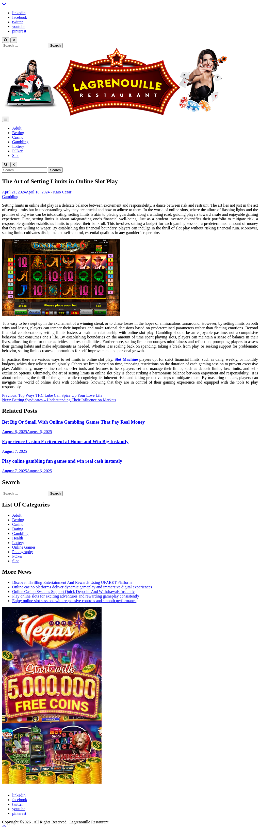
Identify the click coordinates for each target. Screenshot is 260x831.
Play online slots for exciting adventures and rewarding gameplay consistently (75, 596)
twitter (17, 22)
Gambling (20, 142)
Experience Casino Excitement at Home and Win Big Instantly (65, 441)
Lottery (18, 146)
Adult (16, 128)
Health (17, 538)
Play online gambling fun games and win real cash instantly (62, 461)
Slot (15, 155)
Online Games (24, 547)
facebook (19, 17)
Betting (18, 133)
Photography (22, 552)
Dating (17, 529)
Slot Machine (126, 359)
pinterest (19, 31)
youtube (18, 26)
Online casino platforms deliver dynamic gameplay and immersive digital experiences (82, 587)
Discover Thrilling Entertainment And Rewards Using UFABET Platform (72, 582)
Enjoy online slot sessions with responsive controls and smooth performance (74, 601)
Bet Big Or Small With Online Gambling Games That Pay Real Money (73, 422)
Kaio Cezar (62, 192)
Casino (17, 137)
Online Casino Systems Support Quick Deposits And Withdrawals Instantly (73, 591)
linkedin (18, 13)
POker (17, 151)
